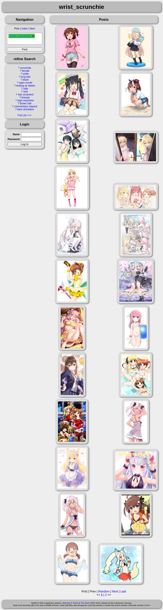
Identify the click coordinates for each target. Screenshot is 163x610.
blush (26, 79)
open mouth (25, 82)
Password (14, 139)
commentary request (25, 106)
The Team (85, 603)
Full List (22, 115)
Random (104, 591)
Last (123, 591)
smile (26, 73)
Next (32, 28)
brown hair (26, 103)
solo (25, 91)
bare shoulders (25, 109)
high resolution (25, 100)
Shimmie (66, 603)
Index (24, 28)
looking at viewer (25, 85)
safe (25, 88)
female (26, 70)
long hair (26, 76)
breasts (25, 97)
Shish (75, 603)
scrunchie (25, 67)
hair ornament (25, 94)
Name (16, 134)
